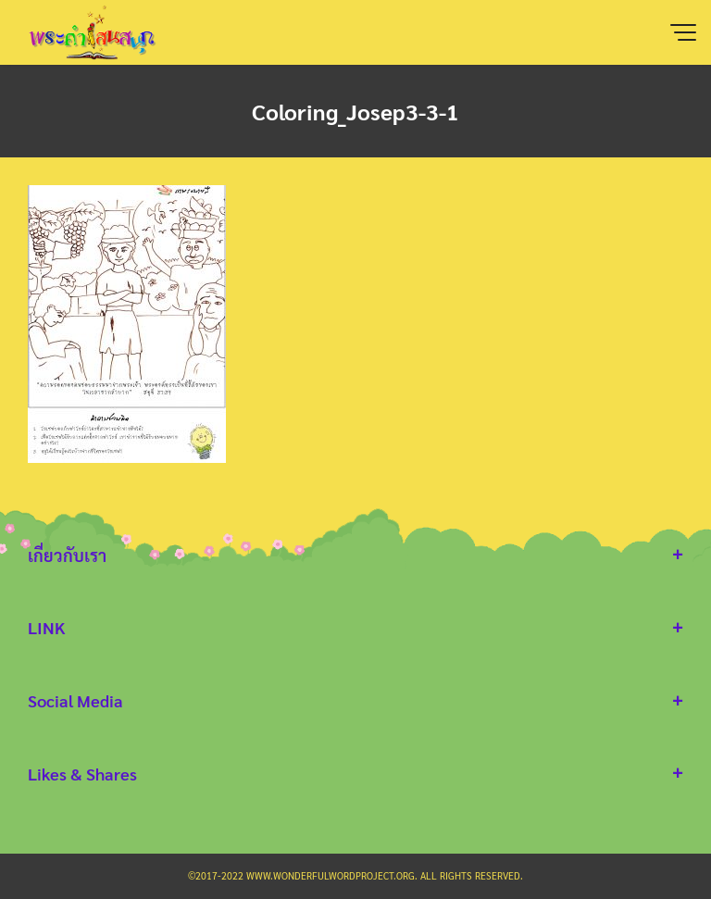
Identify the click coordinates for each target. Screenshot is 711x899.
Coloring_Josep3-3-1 (355, 111)
